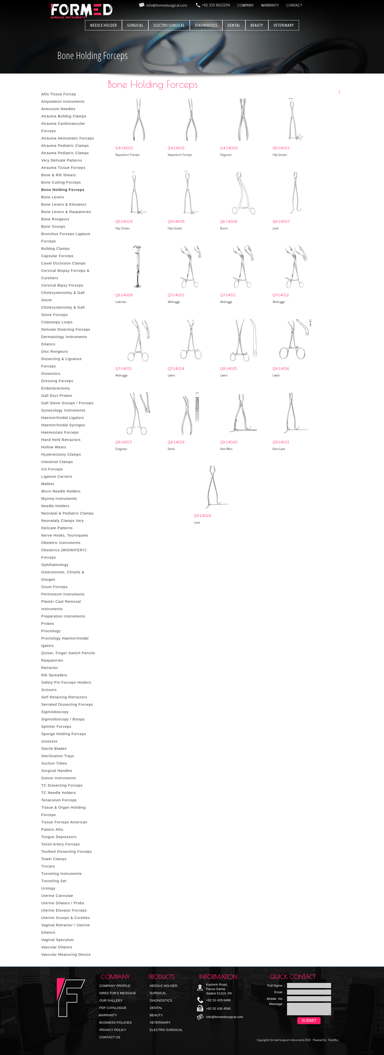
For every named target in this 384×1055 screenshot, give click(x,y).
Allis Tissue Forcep (58, 94)
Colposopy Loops (57, 322)
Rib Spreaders (54, 675)
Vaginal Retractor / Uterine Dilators (65, 928)
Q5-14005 (176, 221)
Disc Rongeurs (54, 351)
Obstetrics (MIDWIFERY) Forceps (64, 553)
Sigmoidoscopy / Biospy (63, 719)
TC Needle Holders (58, 793)
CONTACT (294, 5)
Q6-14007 (281, 221)
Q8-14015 (228, 368)
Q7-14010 (176, 294)
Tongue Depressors (59, 837)
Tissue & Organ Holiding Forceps (63, 811)
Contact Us (109, 1037)
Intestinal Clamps (57, 462)
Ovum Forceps (54, 587)
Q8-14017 (123, 442)
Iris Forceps (52, 469)
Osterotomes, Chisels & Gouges (62, 575)
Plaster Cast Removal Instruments (61, 605)
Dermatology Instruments (64, 337)
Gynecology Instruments (63, 410)
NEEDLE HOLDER (103, 25)
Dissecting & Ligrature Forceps (61, 362)
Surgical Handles (56, 771)
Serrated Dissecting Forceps (67, 704)
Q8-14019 (176, 442)
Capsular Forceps (57, 256)
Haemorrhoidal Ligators (62, 418)
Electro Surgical (166, 1030)
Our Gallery (110, 1000)
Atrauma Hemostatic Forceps (67, 138)
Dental (155, 1008)
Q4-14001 (176, 147)
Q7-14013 (123, 368)
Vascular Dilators (56, 947)
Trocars (48, 866)
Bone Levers (52, 197)
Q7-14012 (281, 294)
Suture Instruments (58, 778)
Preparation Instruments (63, 616)
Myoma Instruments (59, 499)
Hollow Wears (53, 447)
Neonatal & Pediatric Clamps (67, 513)
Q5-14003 (281, 147)
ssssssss (49, 741)
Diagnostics (160, 1000)
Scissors (49, 690)
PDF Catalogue (112, 1008)
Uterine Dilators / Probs (62, 903)
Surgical (158, 993)
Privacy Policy (112, 1030)
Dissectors (50, 374)
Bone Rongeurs (55, 219)
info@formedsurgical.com (224, 1017)
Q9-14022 (202, 515)
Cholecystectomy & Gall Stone (63, 296)
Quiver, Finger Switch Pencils (68, 653)
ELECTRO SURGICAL (169, 25)
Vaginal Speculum (57, 940)
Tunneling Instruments (61, 874)
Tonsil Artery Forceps (60, 844)
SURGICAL (135, 25)
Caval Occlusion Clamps (63, 263)
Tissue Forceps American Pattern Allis (64, 825)
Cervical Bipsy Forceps (62, 285)
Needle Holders (55, 506)
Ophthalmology (55, 565)
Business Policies (115, 1022)
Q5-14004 (123, 221)
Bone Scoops (53, 226)
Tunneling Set (54, 881)
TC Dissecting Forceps (62, 785)
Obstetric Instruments (61, 543)
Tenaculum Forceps (59, 800)
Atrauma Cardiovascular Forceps (63, 127)
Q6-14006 (228, 221)
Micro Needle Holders (61, 491)
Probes (47, 624)
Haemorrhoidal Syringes (63, 425)
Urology (48, 888)
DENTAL (234, 25)
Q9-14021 (281, 442)
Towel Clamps (54, 859)
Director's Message (117, 993)
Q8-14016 (281, 368)
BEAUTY (257, 25)
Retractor (49, 668)
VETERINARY (284, 25)
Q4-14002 (229, 147)
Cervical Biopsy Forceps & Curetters (65, 274)
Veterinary (160, 1022)
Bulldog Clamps (55, 249)
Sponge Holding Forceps (63, 734)
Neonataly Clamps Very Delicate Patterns (62, 524)
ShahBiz (332, 1039)
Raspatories (52, 660)
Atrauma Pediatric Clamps (65, 146)
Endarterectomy (55, 388)
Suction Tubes (54, 763)
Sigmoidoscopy (55, 712)
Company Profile (114, 986)
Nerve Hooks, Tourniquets (64, 535)
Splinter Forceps (56, 726)
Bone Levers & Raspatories (66, 212)
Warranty (107, 1015)
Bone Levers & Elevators (63, 204)
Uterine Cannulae (57, 896)
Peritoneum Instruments (63, 594)
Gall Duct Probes (56, 396)
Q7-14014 (176, 368)
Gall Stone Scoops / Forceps (67, 403)
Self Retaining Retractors (64, 697)
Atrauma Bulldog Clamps (63, 116)
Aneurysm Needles (58, 109)
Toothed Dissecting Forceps (66, 852)
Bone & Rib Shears (58, 175)
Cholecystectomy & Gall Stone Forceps (63, 311)
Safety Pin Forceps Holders (66, 682)
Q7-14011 (228, 294)
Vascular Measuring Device (66, 954)
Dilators (48, 344)
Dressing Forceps (57, 381)
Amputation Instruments (63, 101)
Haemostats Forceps (60, 432)
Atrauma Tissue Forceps (63, 168)
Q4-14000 (124, 147)
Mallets (47, 484)
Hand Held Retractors (61, 440)
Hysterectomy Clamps (61, 454)
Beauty (156, 1015)
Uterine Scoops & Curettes (65, 918)
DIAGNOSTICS (206, 25)
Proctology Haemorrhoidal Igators (65, 642)
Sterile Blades (54, 749)
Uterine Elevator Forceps (64, 910)
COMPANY (245, 5)
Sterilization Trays (57, 756)
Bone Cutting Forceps (61, 182)
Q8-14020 (229, 442)
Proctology (51, 631)
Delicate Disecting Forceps (65, 329)
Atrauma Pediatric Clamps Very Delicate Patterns (65, 156)
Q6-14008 (124, 294)
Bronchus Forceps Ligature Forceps (66, 237)
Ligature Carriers (56, 476)
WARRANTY (270, 5)
